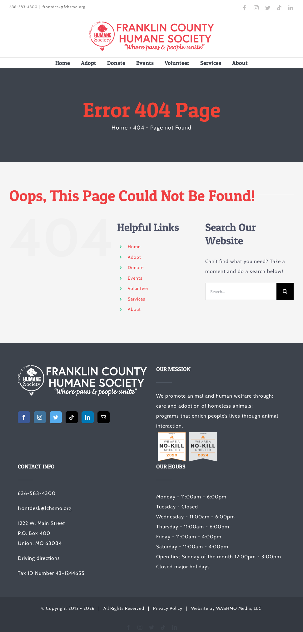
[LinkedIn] (88, 417)
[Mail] (103, 417)
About (134, 309)
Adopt (134, 257)
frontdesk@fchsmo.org (63, 6)
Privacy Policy (167, 608)
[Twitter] (56, 417)
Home (134, 246)
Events (135, 278)
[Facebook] (24, 417)
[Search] (285, 291)
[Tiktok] (72, 417)
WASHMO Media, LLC (239, 608)
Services (136, 299)
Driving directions (39, 558)
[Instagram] (40, 417)
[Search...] (240, 291)
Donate (136, 267)
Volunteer (138, 288)
